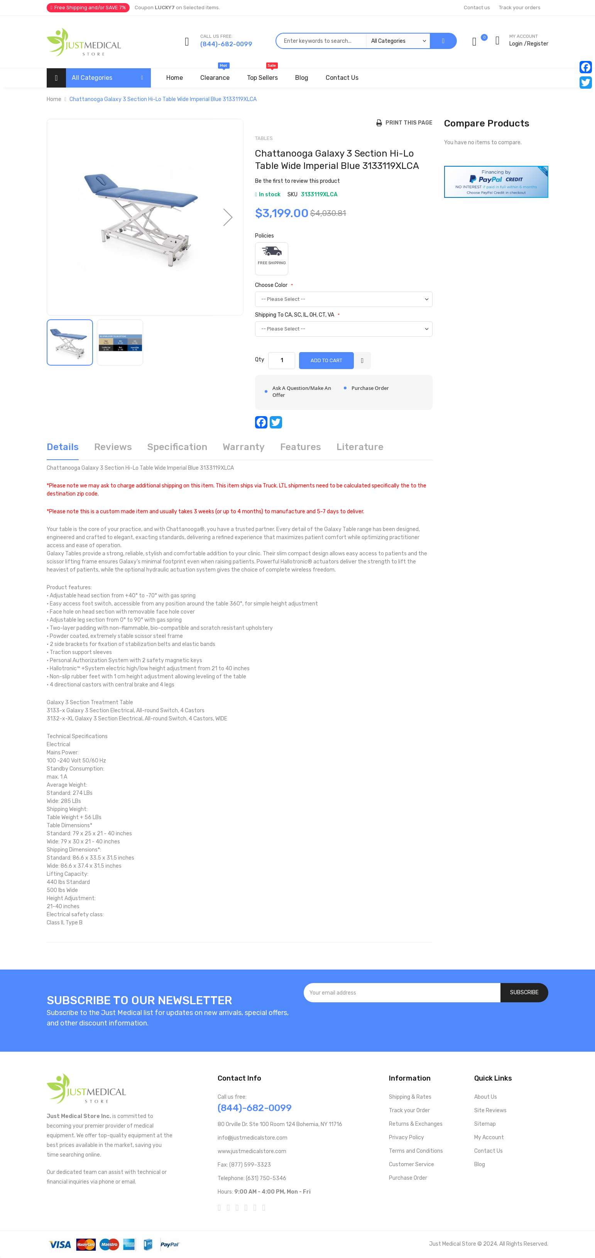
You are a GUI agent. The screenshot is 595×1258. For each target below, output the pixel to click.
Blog (479, 1164)
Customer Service (411, 1164)
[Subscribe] (524, 992)
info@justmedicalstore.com (252, 1138)
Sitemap (485, 1124)
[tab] (63, 450)
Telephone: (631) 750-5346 (252, 1178)
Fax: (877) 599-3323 (244, 1165)
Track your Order (409, 1110)
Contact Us (488, 1151)
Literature (360, 447)
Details (63, 447)
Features (300, 447)
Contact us (477, 7)
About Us (485, 1097)
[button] (228, 217)
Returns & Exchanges (416, 1124)
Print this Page (407, 123)
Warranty (244, 447)
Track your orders (520, 7)
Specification (177, 447)
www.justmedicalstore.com (252, 1151)
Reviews (113, 447)
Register (537, 43)
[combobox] (353, 41)
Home (54, 99)
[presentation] (426, 1023)
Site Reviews (490, 1110)
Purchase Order (408, 1178)
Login (515, 43)
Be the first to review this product (297, 181)
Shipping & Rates (410, 1097)
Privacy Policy (406, 1137)
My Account (489, 1137)
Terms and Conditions (416, 1151)
